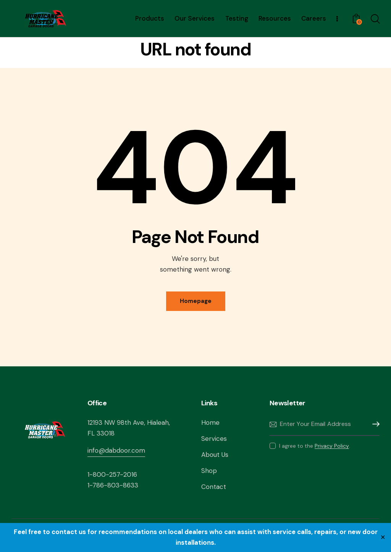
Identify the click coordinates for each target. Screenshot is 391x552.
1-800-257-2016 (112, 474)
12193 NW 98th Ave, (117, 422)
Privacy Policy (332, 446)
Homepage (196, 301)
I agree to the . (314, 445)
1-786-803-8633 (112, 485)
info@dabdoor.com (116, 450)
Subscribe (374, 424)
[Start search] (375, 19)
